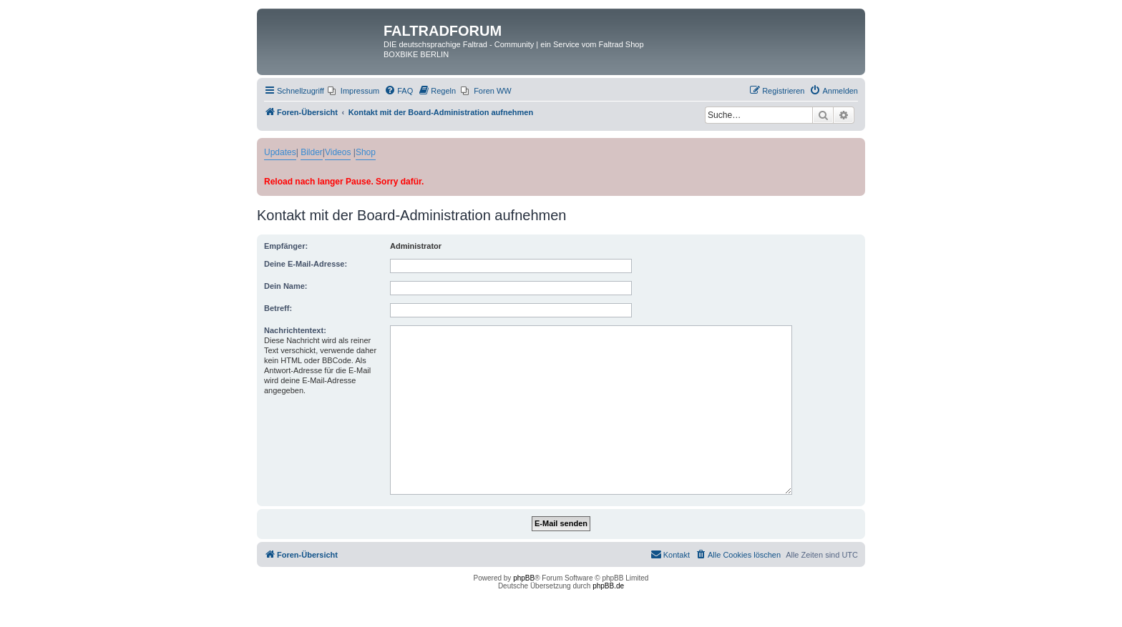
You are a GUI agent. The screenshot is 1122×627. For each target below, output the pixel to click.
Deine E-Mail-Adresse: (305, 264)
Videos (338, 152)
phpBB (524, 578)
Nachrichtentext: (295, 330)
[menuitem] (353, 90)
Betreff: (278, 308)
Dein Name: (286, 286)
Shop (366, 152)
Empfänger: (286, 246)
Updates (280, 152)
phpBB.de (608, 586)
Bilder (312, 152)
